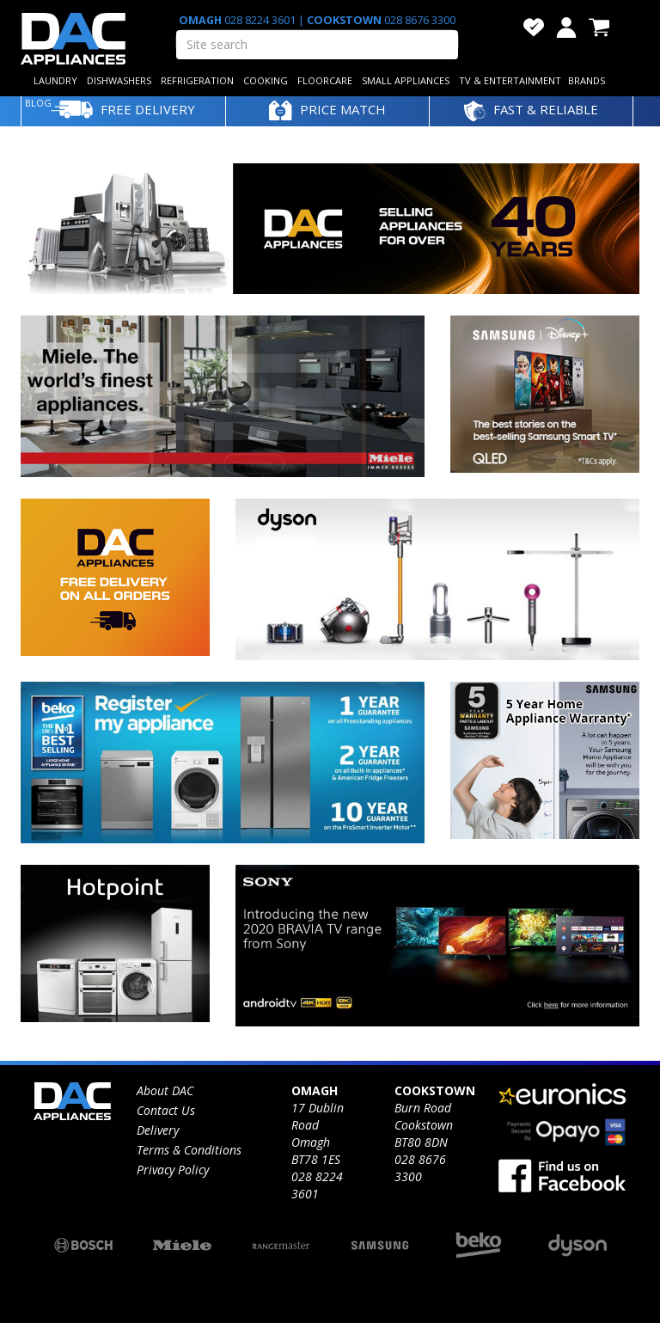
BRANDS (586, 80)
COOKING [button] (265, 80)
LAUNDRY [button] (55, 80)
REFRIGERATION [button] (197, 80)
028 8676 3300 (418, 20)
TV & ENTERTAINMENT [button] (510, 80)
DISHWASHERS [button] (119, 80)
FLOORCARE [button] (324, 80)
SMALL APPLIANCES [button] (405, 80)
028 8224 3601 (260, 20)
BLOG (38, 102)
